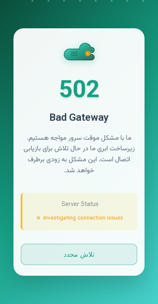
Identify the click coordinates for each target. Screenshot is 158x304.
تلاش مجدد (79, 254)
